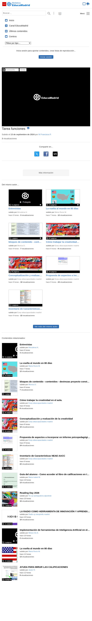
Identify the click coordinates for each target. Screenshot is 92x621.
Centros (13, 36)
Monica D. (21, 246)
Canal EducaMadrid (18, 25)
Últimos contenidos (18, 31)
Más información (46, 173)
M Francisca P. (45, 134)
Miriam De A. (33, 533)
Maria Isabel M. (34, 477)
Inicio (11, 20)
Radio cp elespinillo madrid (39, 514)
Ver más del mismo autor (46, 326)
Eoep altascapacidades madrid (67, 246)
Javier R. (31, 570)
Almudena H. (22, 212)
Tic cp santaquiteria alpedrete (40, 496)
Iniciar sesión (46, 57)
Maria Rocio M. (61, 212)
